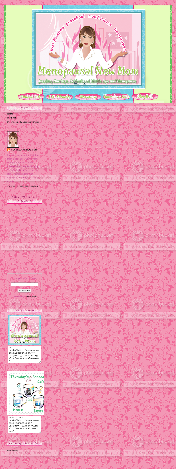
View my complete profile (23, 186)
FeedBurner (30, 296)
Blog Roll (12, 117)
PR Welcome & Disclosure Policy (23, 121)
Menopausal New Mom (24, 150)
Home (10, 113)
